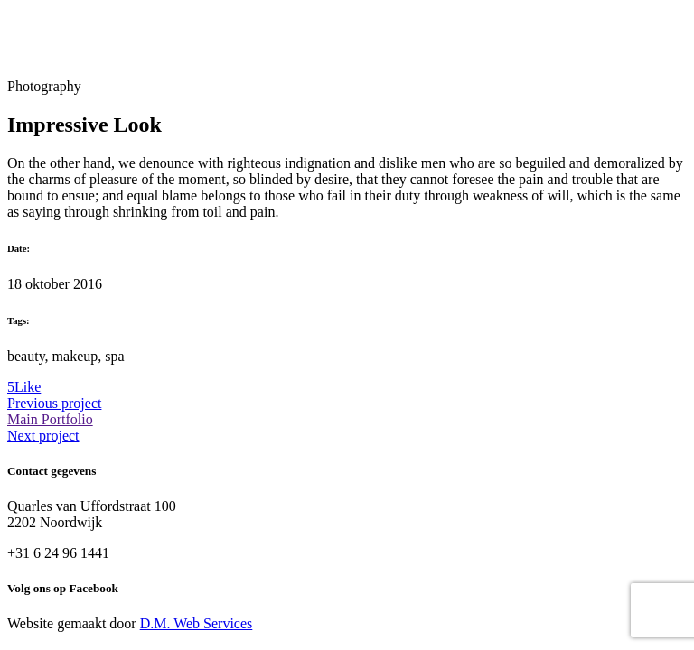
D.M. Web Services (196, 623)
